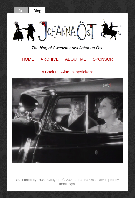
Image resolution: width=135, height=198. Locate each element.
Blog (37, 10)
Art (21, 10)
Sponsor (103, 59)
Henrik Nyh (66, 184)
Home (28, 59)
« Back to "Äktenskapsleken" (67, 71)
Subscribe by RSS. (30, 180)
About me (75, 59)
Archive (50, 59)
